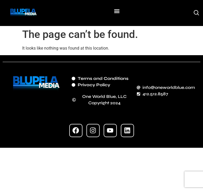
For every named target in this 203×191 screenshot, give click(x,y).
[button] (116, 11)
